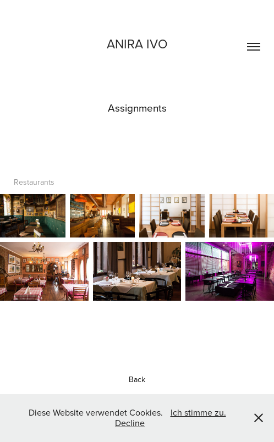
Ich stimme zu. (198, 412)
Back (137, 379)
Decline (130, 423)
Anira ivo (137, 43)
